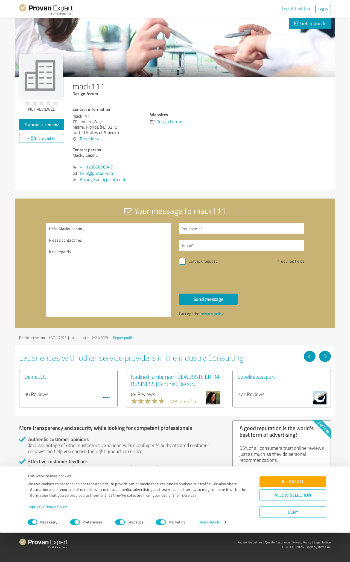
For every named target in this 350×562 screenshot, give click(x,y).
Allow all (293, 511)
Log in (323, 8)
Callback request (202, 261)
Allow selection (293, 525)
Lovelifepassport (256, 376)
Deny (293, 542)
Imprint (34, 536)
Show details (209, 551)
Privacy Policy (55, 536)
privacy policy (212, 314)
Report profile (123, 337)
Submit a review (42, 124)
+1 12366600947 (96, 167)
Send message (208, 299)
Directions (89, 139)
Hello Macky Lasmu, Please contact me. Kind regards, (108, 270)
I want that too (296, 8)
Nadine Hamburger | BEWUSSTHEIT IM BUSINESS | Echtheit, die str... (175, 380)
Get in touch (309, 23)
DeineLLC (35, 376)
